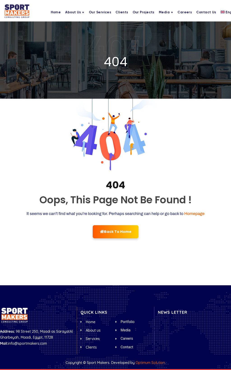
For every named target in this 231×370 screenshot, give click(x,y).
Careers (185, 12)
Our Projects (143, 12)
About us (73, 12)
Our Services (100, 12)
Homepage (194, 213)
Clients (122, 12)
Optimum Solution (150, 362)
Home (56, 12)
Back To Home (115, 231)
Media (164, 12)
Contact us (206, 12)
